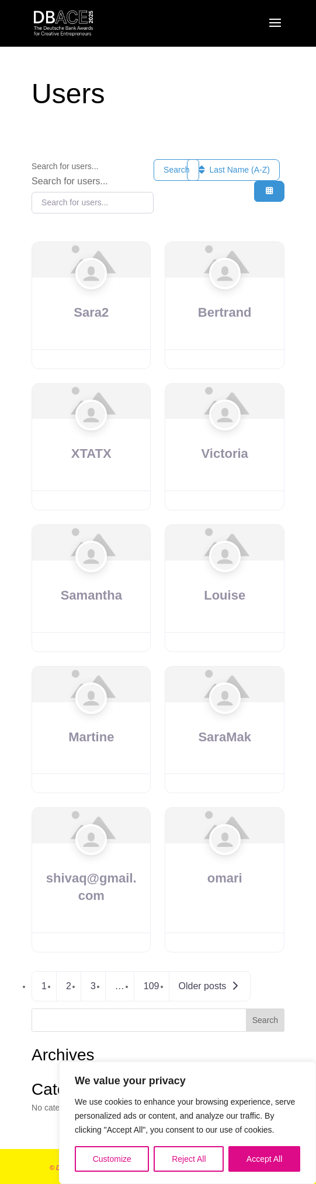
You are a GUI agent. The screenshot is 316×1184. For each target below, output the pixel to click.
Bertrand (225, 312)
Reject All (189, 1159)
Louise (224, 595)
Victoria (225, 453)
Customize (112, 1159)
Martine (91, 737)
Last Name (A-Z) (233, 169)
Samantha (91, 595)
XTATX (91, 453)
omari (224, 878)
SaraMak (224, 737)
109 (151, 986)
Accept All (264, 1159)
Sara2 (91, 312)
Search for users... (65, 166)
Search (176, 169)
